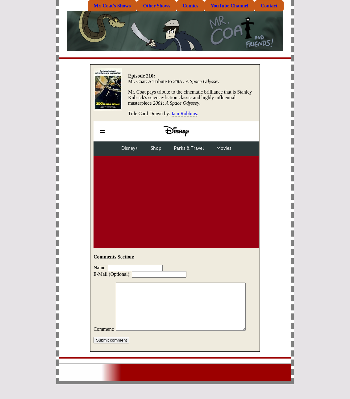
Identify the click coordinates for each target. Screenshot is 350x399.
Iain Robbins (184, 113)
